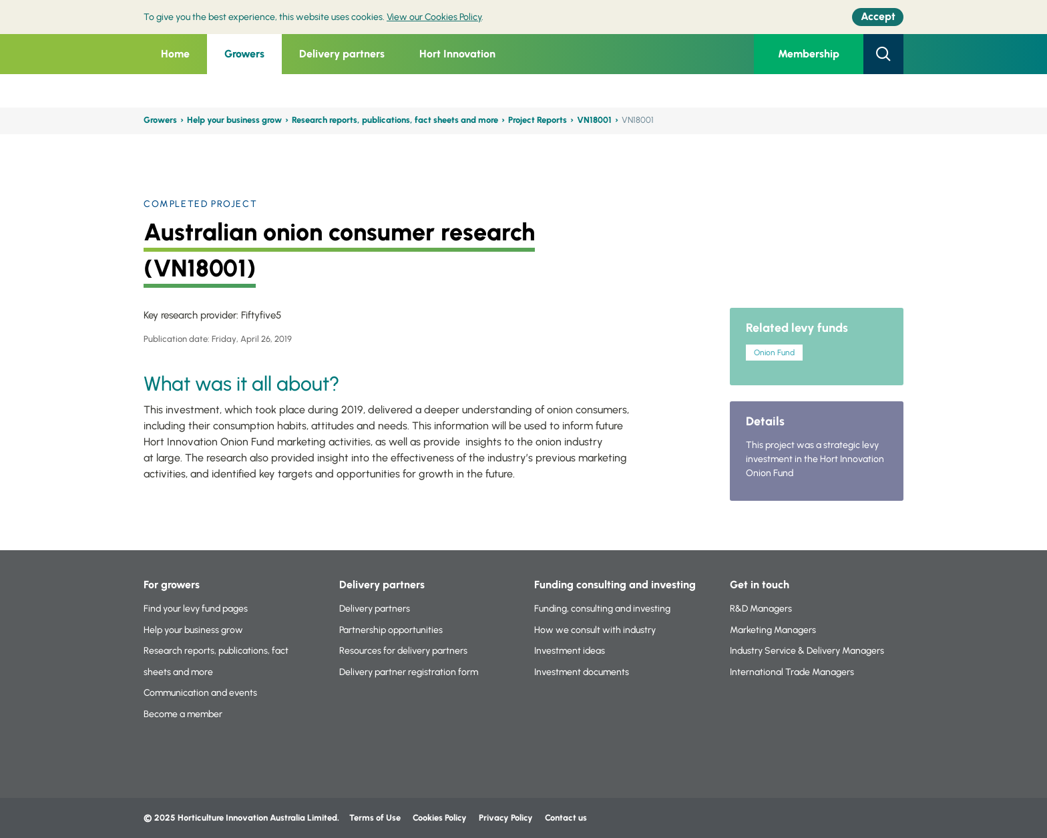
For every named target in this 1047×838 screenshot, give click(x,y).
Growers (244, 53)
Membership (808, 53)
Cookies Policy (440, 818)
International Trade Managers (792, 672)
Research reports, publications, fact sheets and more (395, 120)
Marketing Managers (773, 630)
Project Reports (537, 120)
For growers (172, 584)
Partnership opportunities (391, 630)
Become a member (183, 714)
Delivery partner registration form (408, 672)
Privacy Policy (507, 818)
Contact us (566, 818)
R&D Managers (761, 608)
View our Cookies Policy (434, 17)
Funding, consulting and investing (602, 608)
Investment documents (581, 672)
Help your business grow (234, 120)
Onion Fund (774, 352)
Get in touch (759, 584)
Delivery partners (342, 53)
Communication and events (200, 692)
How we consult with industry (595, 630)
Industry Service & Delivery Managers (807, 650)
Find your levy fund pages (196, 608)
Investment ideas (569, 650)
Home (175, 53)
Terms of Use (375, 818)
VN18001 (594, 120)
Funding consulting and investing (615, 584)
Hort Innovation (457, 53)
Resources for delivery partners (403, 650)
